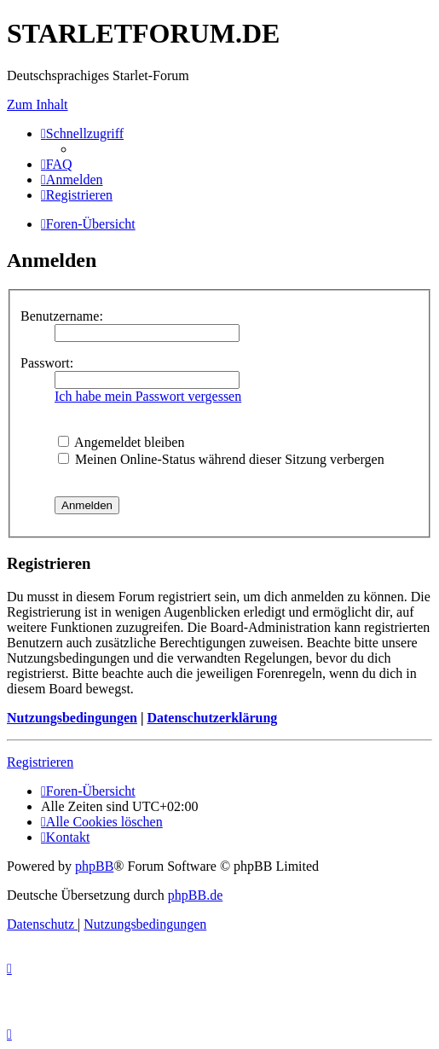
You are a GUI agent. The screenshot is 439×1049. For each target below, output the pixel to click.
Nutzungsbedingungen (72, 717)
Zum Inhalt (37, 104)
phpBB (94, 866)
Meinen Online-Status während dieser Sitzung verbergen (221, 459)
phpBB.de (195, 895)
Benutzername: (61, 316)
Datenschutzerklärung (212, 717)
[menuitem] (56, 164)
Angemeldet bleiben (121, 442)
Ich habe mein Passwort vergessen (148, 396)
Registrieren (40, 762)
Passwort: (46, 363)
